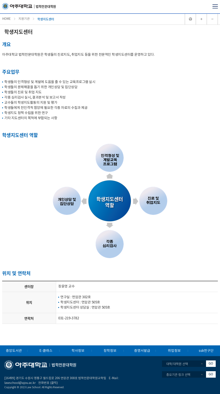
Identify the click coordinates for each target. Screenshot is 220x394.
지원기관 (24, 19)
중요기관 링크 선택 (178, 374)
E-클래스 (45, 351)
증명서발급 (142, 351)
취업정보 (174, 351)
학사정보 (78, 351)
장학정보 (110, 351)
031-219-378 (67, 318)
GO (211, 363)
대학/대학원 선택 (177, 364)
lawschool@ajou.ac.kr (20, 383)
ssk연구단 (206, 351)
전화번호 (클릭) (48, 383)
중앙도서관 (14, 351)
